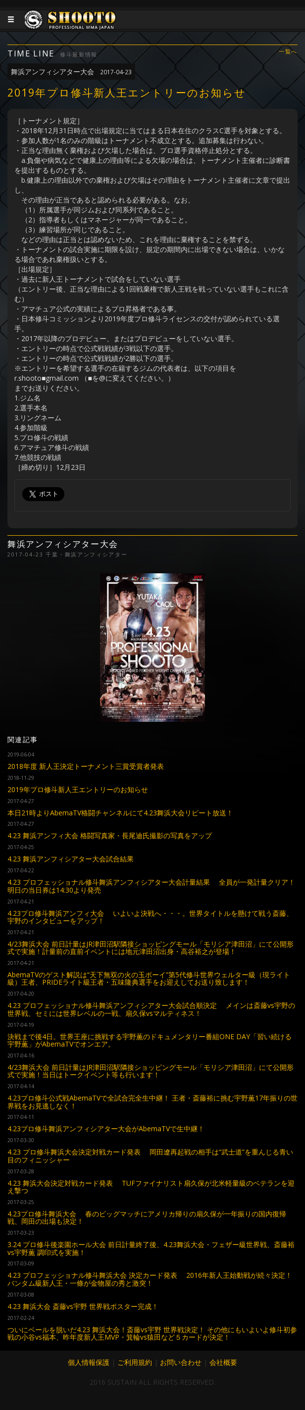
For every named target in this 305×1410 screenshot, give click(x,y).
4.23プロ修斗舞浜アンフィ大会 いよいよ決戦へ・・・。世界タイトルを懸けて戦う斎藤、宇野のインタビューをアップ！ (150, 916)
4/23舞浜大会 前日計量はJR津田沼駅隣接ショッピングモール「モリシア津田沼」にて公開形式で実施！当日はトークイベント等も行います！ (150, 1070)
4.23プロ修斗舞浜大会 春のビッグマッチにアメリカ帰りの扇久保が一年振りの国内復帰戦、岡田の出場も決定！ (146, 1217)
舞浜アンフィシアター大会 (71, 71)
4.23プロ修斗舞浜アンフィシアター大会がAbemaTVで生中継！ (105, 1128)
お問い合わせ (181, 1362)
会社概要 (223, 1362)
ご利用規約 (134, 1362)
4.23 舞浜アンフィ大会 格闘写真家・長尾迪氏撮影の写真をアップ (109, 835)
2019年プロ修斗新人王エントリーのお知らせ (77, 789)
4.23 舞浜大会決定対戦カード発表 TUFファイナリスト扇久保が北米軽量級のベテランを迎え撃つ (151, 1186)
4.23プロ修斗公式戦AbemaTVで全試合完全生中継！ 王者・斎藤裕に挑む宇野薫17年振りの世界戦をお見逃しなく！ (152, 1101)
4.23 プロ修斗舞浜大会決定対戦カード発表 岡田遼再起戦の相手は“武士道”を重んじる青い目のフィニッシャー (150, 1155)
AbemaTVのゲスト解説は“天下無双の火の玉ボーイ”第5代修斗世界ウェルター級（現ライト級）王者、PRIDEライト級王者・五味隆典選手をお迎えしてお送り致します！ (148, 978)
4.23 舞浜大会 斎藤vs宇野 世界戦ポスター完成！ (82, 1306)
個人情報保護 (88, 1362)
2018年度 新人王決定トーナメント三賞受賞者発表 (85, 766)
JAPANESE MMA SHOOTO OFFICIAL (70, 27)
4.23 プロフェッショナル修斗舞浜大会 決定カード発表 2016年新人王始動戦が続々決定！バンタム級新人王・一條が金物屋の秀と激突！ (149, 1278)
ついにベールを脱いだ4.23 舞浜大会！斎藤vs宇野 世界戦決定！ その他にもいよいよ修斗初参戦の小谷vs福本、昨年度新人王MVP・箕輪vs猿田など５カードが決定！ (152, 1333)
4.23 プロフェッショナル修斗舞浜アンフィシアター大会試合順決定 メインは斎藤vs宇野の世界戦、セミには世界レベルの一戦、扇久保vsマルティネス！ (151, 1009)
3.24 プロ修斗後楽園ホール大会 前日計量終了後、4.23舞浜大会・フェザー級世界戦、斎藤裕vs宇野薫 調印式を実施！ (151, 1248)
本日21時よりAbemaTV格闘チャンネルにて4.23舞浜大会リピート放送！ (120, 812)
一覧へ (288, 51)
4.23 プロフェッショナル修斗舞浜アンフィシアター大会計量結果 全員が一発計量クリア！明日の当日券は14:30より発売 (151, 885)
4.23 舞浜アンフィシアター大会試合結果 (70, 858)
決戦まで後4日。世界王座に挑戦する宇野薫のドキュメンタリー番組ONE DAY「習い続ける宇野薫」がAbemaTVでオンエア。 (149, 1040)
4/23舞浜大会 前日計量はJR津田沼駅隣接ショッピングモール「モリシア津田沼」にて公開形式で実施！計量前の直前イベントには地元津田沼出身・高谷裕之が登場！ (150, 947)
